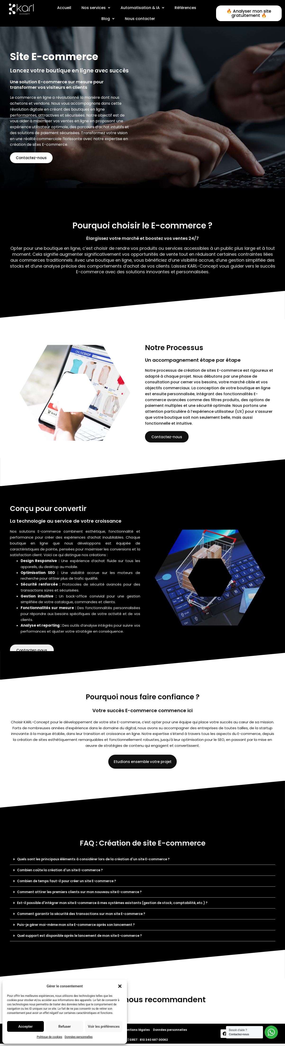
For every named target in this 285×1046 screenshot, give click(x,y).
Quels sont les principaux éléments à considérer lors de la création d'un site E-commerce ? (103, 946)
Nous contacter (140, 18)
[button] (120, 986)
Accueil (64, 7)
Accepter (25, 1026)
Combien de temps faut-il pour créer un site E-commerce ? (73, 968)
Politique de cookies (49, 1037)
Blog (107, 18)
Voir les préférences (104, 1026)
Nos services (95, 7)
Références (186, 7)
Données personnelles (79, 1037)
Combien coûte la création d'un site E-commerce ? (65, 957)
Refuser (64, 1026)
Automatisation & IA (142, 7)
